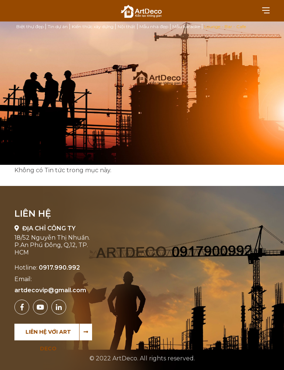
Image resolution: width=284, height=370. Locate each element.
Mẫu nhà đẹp (153, 26)
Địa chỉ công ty (44, 228)
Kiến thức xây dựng (93, 26)
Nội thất (126, 26)
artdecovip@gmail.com (50, 290)
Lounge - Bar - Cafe (225, 26)
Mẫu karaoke (186, 26)
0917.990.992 (59, 267)
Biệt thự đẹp (30, 26)
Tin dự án (58, 26)
